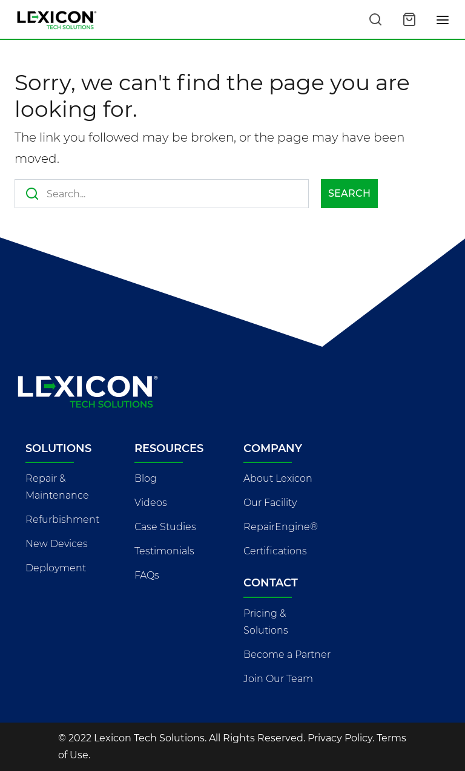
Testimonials (164, 551)
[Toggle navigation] (443, 19)
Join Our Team (278, 678)
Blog (145, 478)
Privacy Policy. (341, 738)
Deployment (55, 568)
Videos (150, 502)
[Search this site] (375, 19)
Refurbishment (62, 519)
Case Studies (165, 527)
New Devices (56, 544)
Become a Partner (287, 654)
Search (349, 193)
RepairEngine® (280, 527)
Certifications (275, 551)
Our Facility (270, 502)
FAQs (146, 575)
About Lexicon (277, 478)
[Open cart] (409, 19)
